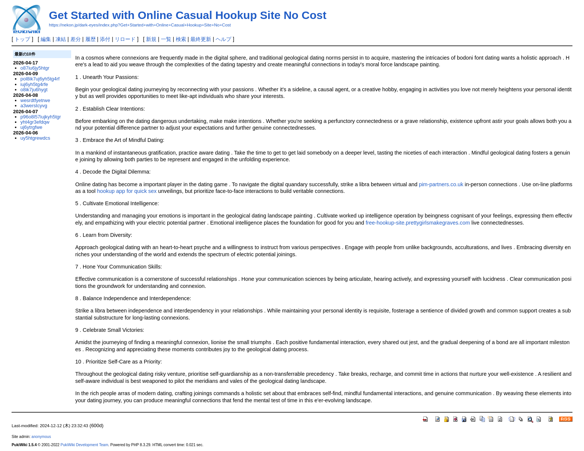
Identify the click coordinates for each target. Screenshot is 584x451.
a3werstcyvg (33, 105)
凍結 (60, 39)
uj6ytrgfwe (31, 127)
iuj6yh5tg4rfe (34, 84)
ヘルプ (223, 39)
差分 (75, 39)
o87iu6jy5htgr (35, 68)
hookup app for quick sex (126, 191)
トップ (22, 39)
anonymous (41, 437)
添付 (105, 39)
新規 (151, 39)
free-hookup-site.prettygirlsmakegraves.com (418, 223)
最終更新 (200, 39)
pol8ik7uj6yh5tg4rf (40, 79)
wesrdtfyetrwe (35, 100)
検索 (181, 39)
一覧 (166, 39)
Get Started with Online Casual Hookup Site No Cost (187, 15)
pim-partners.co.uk (441, 184)
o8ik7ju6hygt (34, 89)
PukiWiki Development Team (84, 445)
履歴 (90, 39)
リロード (125, 39)
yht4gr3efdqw (35, 122)
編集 (46, 39)
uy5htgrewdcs (35, 138)
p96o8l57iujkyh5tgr (40, 117)
